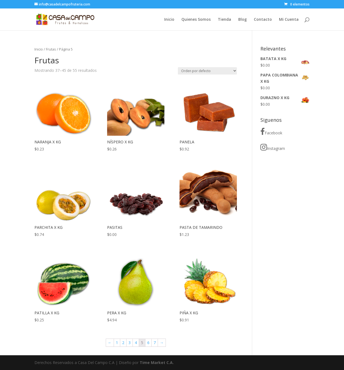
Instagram (272, 147)
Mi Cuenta (289, 19)
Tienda (224, 19)
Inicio (169, 19)
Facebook (271, 131)
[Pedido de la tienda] (207, 71)
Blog (242, 19)
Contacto (263, 19)
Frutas (51, 49)
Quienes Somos (196, 19)
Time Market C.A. (157, 362)
